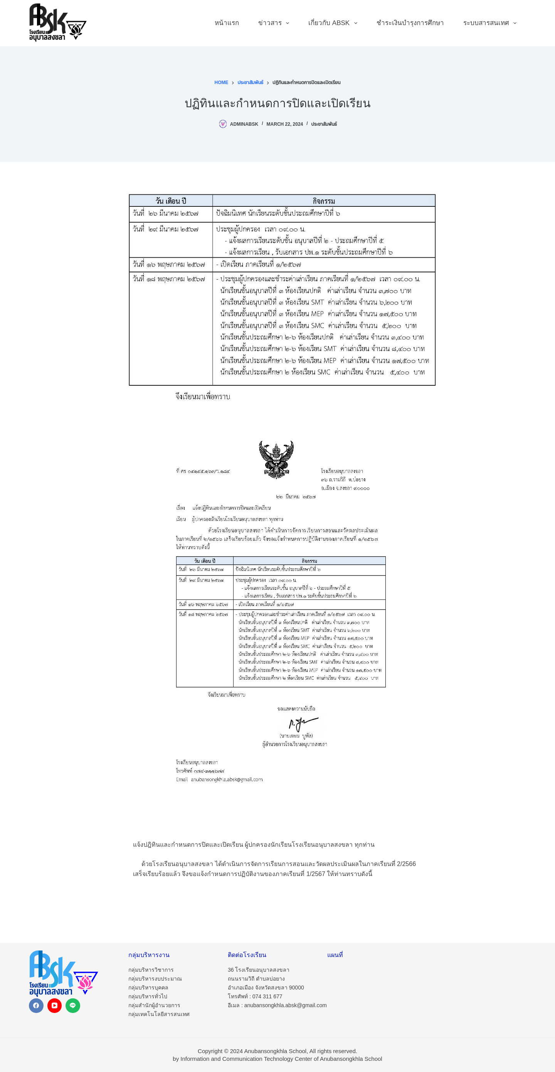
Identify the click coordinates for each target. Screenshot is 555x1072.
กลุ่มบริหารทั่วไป (147, 996)
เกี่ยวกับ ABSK (334, 23)
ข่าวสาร (275, 23)
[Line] (73, 1005)
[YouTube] (54, 1005)
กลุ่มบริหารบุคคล (148, 987)
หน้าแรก (227, 23)
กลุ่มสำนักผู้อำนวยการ (154, 1005)
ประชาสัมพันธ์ (324, 124)
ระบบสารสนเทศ (491, 23)
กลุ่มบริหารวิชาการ (151, 970)
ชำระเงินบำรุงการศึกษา (410, 23)
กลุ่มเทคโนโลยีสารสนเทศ (159, 1014)
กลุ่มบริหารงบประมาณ (155, 979)
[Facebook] (36, 1005)
